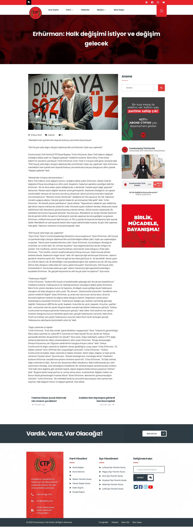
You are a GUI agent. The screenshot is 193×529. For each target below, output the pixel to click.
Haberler (85, 10)
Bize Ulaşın (119, 10)
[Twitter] (146, 2)
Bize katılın (156, 433)
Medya (101, 10)
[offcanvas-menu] (162, 11)
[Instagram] (158, 2)
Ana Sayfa (53, 10)
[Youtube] (164, 2)
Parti (69, 10)
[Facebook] (152, 2)
